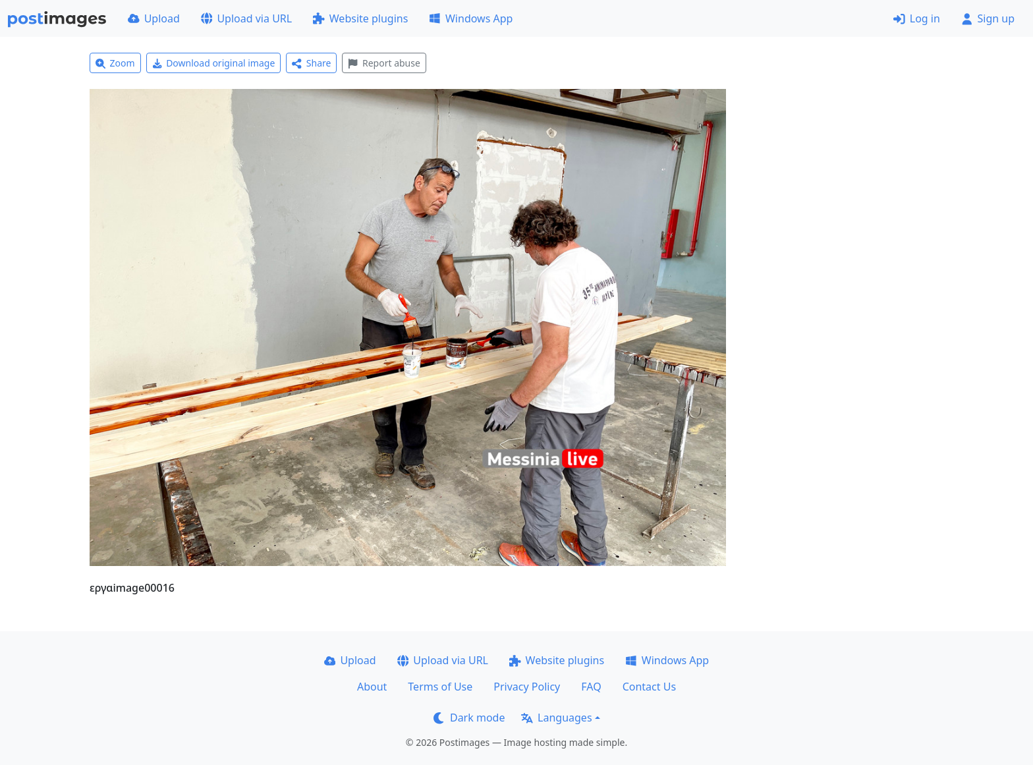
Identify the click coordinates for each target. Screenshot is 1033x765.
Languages (556, 717)
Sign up (988, 18)
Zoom (115, 63)
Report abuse (384, 63)
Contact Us (649, 686)
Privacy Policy (526, 686)
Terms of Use (440, 686)
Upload (154, 18)
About (372, 686)
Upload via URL (246, 18)
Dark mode (469, 717)
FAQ (591, 686)
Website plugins (360, 18)
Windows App (471, 18)
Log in (916, 18)
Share (311, 63)
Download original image (213, 63)
